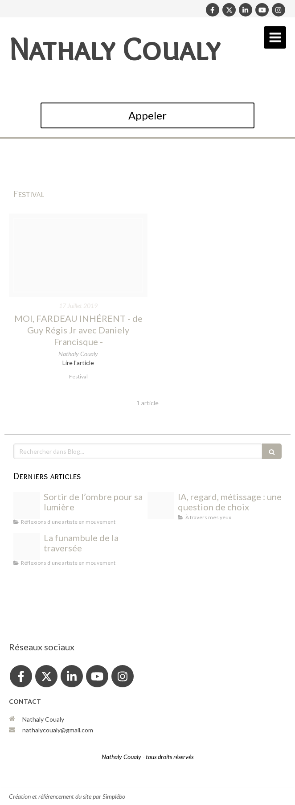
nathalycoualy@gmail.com (57, 730)
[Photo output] (26, 505)
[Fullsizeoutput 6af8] (78, 255)
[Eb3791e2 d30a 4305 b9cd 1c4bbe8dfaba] (161, 505)
